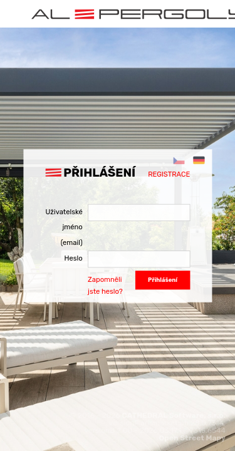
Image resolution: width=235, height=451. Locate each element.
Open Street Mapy (192, 437)
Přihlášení (162, 279)
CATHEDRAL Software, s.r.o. (174, 415)
